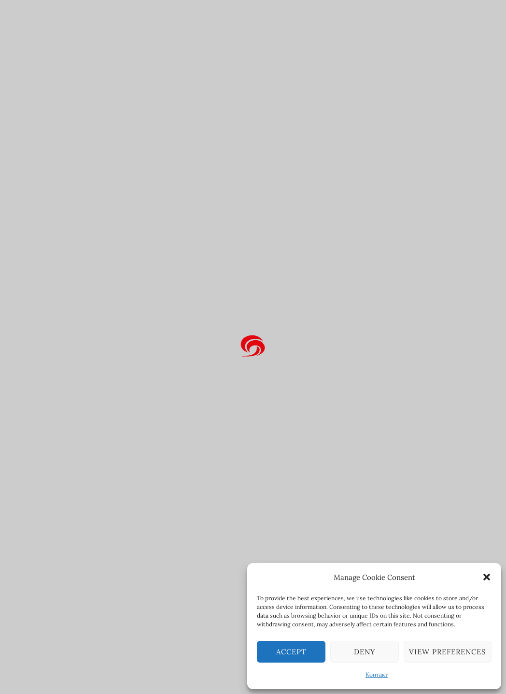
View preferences (447, 651)
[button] (487, 577)
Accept (291, 651)
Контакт (376, 674)
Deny (365, 651)
